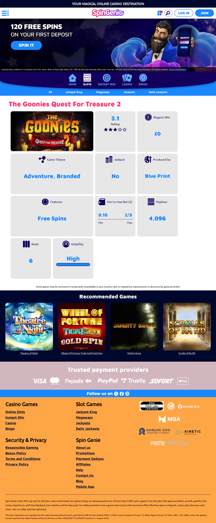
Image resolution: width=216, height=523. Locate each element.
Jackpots (83, 423)
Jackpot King (86, 412)
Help (79, 470)
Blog (79, 481)
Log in (184, 13)
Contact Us (85, 475)
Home (72, 84)
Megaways (84, 417)
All (50, 92)
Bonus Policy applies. (177, 69)
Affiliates (83, 464)
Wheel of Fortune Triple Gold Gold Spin (81, 353)
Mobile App (85, 486)
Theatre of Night (29, 353)
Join (205, 13)
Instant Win (106, 84)
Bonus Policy (15, 453)
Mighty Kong (134, 353)
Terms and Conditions (22, 459)
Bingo (143, 84)
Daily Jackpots (158, 92)
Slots (87, 84)
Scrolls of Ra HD (187, 353)
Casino (127, 84)
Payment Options (90, 459)
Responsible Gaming (21, 447)
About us (83, 447)
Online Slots (15, 412)
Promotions (85, 453)
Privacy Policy (17, 464)
